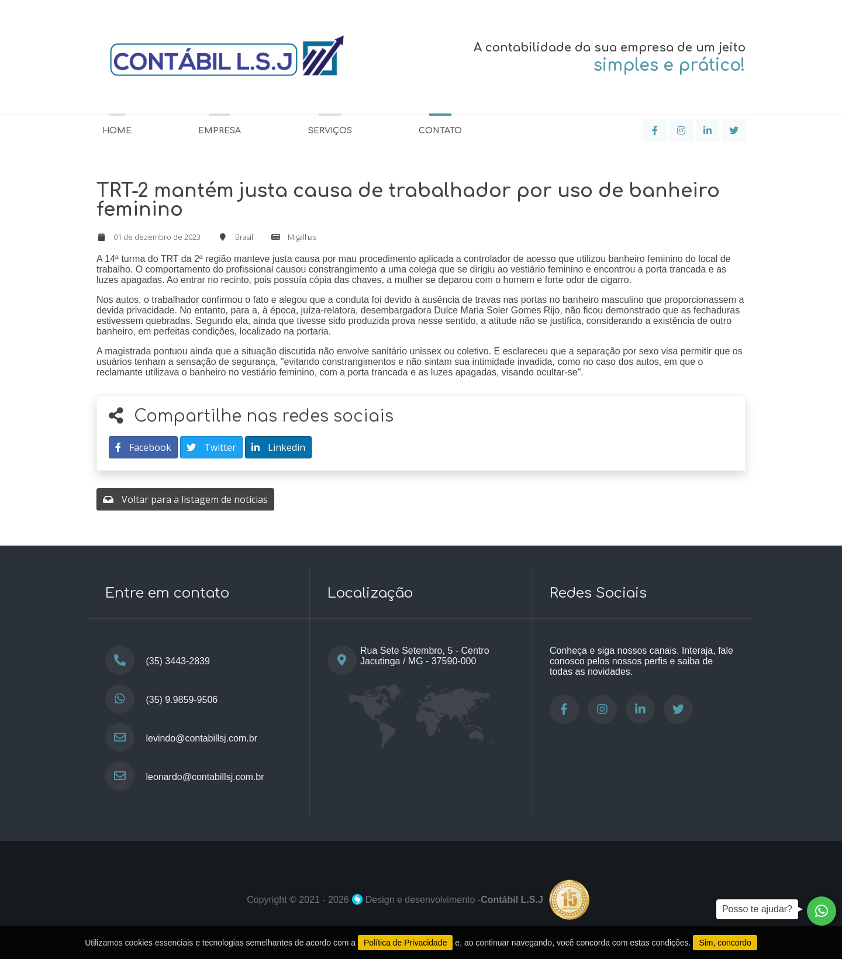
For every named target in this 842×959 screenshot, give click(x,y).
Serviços (330, 130)
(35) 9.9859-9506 (182, 700)
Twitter (211, 447)
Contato (440, 130)
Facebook (143, 447)
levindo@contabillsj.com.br (201, 738)
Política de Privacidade (405, 942)
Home (117, 130)
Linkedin (278, 447)
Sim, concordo (725, 942)
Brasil (244, 237)
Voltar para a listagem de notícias (185, 499)
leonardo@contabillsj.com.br (205, 777)
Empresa (219, 130)
